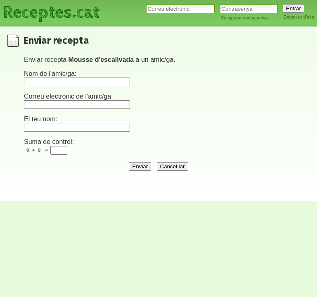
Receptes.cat (51, 12)
